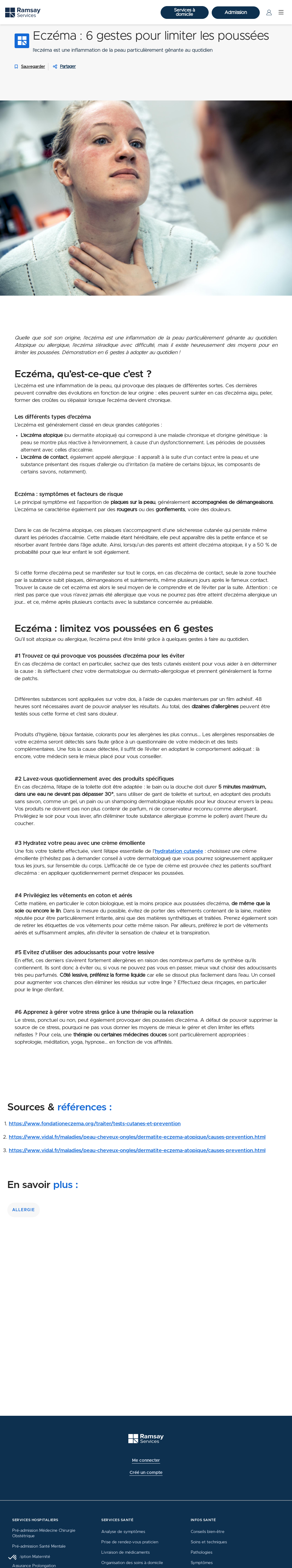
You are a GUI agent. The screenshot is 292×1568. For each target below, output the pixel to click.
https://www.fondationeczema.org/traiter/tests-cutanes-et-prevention (95, 1124)
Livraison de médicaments (125, 1552)
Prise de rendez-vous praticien (129, 1542)
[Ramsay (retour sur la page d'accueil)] (22, 12)
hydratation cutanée (179, 851)
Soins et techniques (209, 1542)
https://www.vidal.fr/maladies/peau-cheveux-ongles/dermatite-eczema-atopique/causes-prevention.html (137, 1137)
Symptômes (202, 1563)
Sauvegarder (28, 66)
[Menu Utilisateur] (269, 12)
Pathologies (201, 1552)
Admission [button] (235, 12)
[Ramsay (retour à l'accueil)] (146, 1438)
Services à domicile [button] (184, 12)
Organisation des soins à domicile (132, 1563)
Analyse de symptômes (123, 1532)
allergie (23, 1210)
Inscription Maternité (31, 1557)
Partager (68, 67)
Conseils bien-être (207, 1532)
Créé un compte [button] (146, 1473)
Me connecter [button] (146, 1460)
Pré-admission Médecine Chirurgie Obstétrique (43, 1533)
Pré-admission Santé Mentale (39, 1546)
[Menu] (281, 12)
